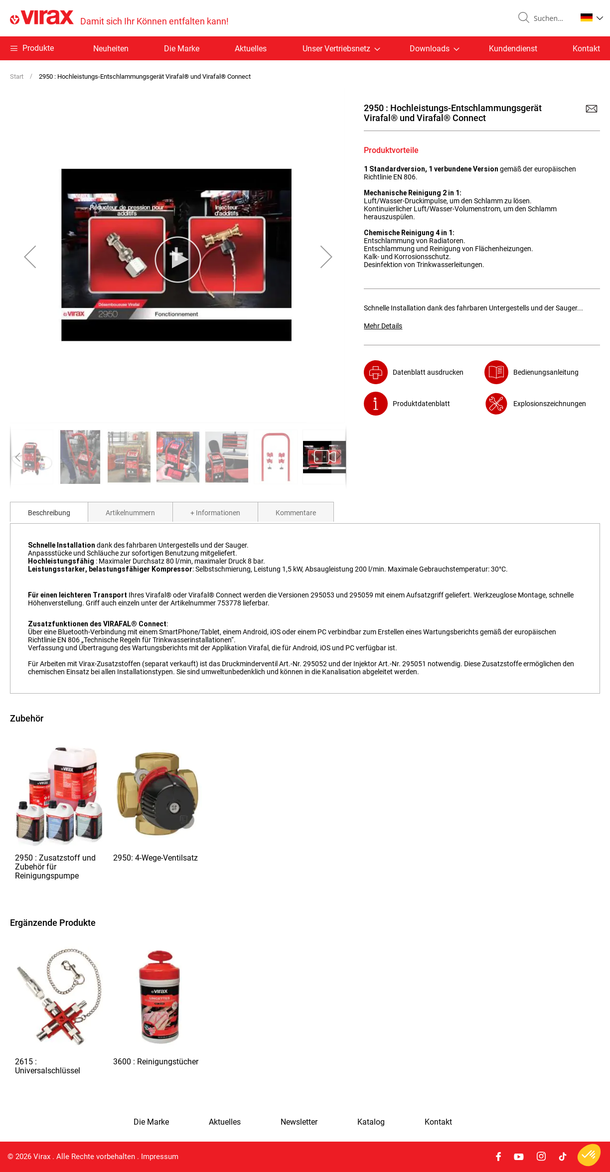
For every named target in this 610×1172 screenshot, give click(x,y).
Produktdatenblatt (421, 404)
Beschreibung (49, 513)
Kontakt (586, 48)
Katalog (371, 1122)
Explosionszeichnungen (549, 404)
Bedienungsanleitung (546, 372)
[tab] (49, 512)
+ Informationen (215, 513)
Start (16, 76)
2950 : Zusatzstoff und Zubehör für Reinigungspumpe (55, 866)
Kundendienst (513, 48)
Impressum (159, 1156)
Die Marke (181, 48)
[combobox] (551, 18)
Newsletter (299, 1122)
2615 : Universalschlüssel (47, 1066)
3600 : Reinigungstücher (155, 1061)
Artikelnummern (130, 513)
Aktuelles (251, 48)
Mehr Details (383, 326)
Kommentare (296, 513)
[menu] (305, 48)
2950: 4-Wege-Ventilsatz (155, 858)
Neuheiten (111, 48)
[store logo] (119, 18)
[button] (592, 17)
